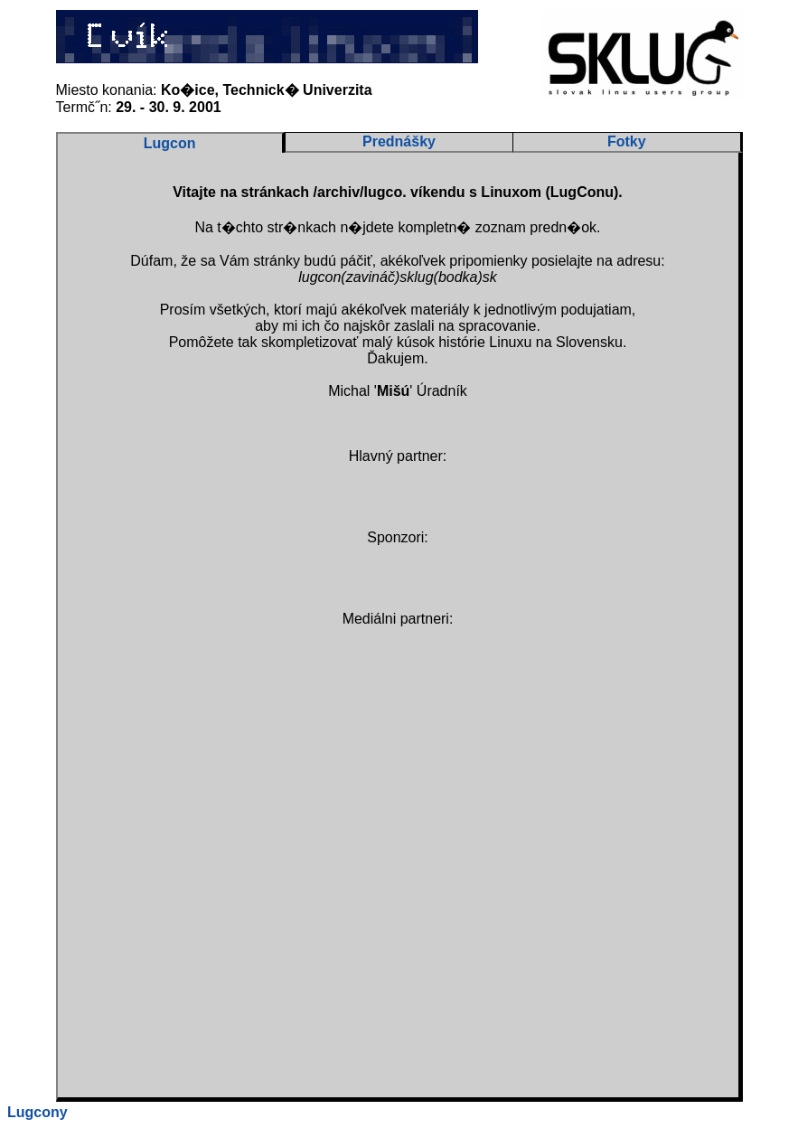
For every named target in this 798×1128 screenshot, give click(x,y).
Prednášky (399, 141)
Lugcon (170, 143)
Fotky (626, 141)
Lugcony (37, 1112)
